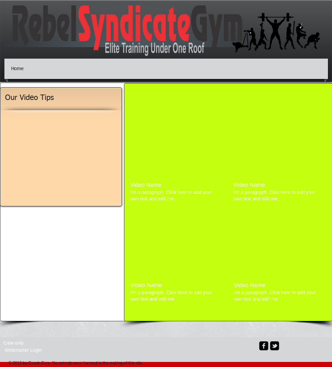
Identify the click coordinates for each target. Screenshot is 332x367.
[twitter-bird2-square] (274, 345)
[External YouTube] (176, 142)
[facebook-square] (263, 345)
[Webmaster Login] (23, 350)
